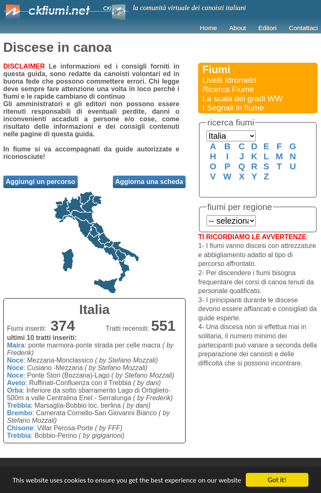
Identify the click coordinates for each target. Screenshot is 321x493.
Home (208, 27)
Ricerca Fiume (228, 89)
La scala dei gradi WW (242, 98)
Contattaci (303, 27)
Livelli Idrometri (229, 80)
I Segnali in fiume (233, 107)
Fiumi (216, 69)
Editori (267, 27)
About (237, 27)
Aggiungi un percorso (40, 181)
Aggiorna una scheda (149, 181)
